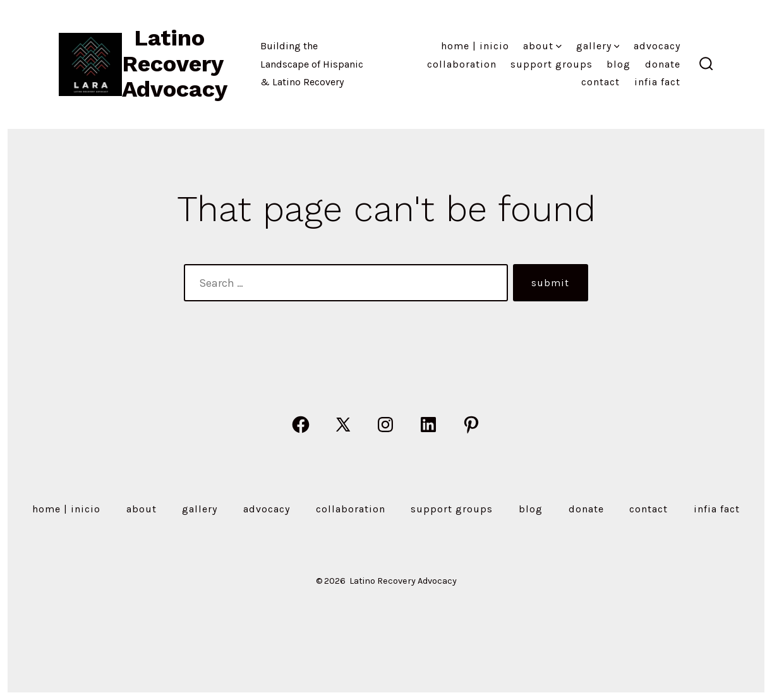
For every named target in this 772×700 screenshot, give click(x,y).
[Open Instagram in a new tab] (385, 424)
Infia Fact (657, 82)
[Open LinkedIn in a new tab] (428, 424)
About (542, 46)
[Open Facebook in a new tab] (300, 424)
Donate (662, 64)
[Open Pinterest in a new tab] (471, 424)
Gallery (598, 46)
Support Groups (551, 64)
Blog (618, 64)
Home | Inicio (475, 46)
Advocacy (657, 46)
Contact (600, 82)
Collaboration (462, 64)
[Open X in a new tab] (343, 424)
